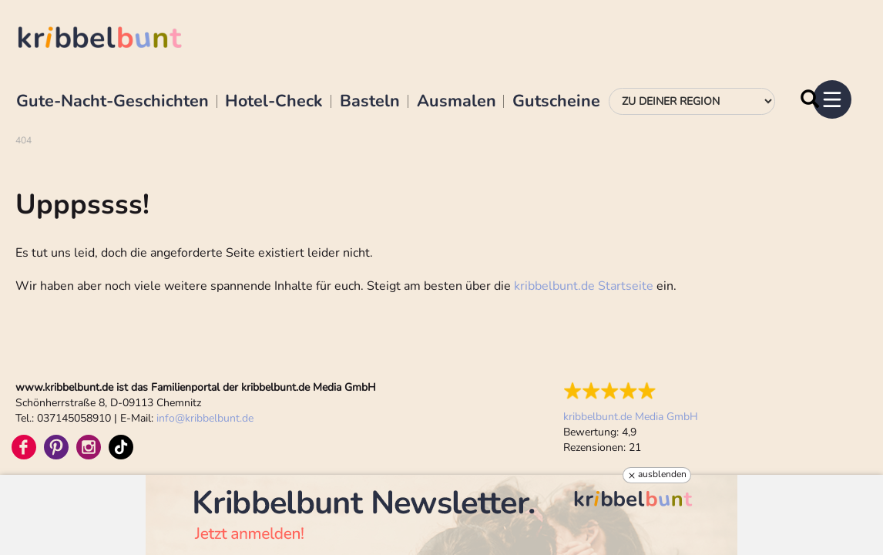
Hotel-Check (274, 101)
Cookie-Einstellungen (503, 351)
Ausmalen (456, 101)
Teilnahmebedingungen (340, 351)
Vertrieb (31, 418)
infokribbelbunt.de (204, 246)
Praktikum (128, 418)
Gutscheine (556, 101)
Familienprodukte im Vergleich (78, 351)
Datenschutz (248, 351)
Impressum (181, 351)
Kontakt (183, 418)
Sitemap (423, 351)
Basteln (370, 101)
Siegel (77, 418)
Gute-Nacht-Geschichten (112, 101)
